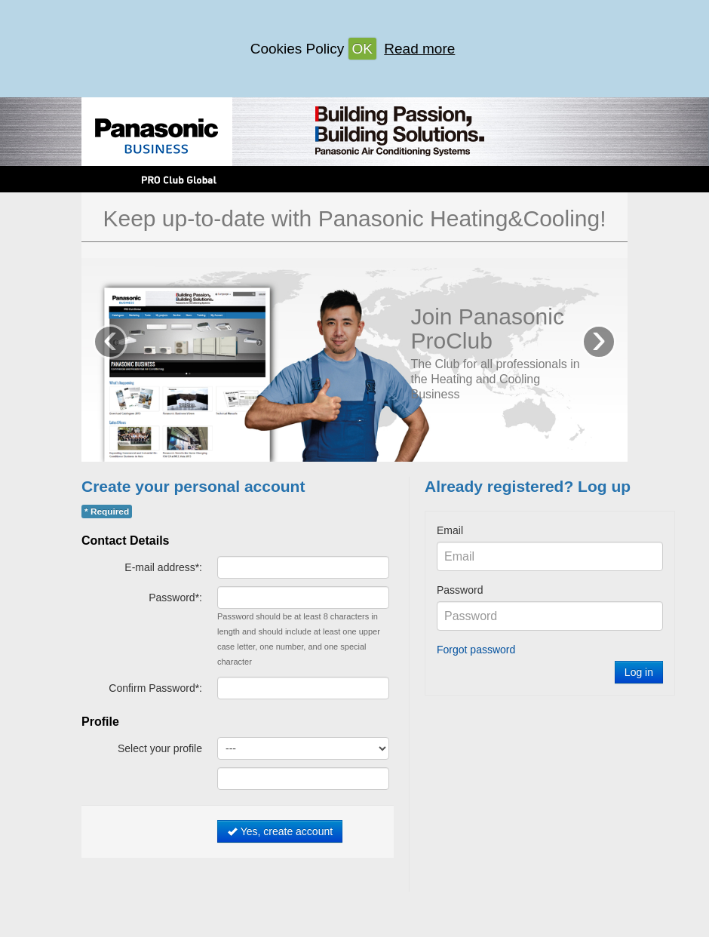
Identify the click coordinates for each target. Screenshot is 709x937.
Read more (419, 49)
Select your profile (160, 748)
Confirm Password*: (155, 688)
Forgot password (476, 650)
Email (450, 530)
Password (460, 590)
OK (362, 49)
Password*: (175, 597)
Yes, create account (280, 831)
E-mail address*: (163, 567)
